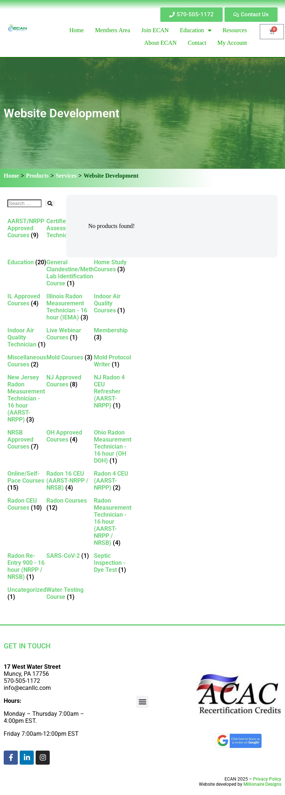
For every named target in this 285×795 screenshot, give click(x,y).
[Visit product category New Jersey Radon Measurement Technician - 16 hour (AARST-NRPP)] (26, 398)
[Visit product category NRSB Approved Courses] (26, 439)
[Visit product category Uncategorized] (26, 593)
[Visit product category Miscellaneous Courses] (26, 361)
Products (37, 175)
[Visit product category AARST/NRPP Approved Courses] (26, 228)
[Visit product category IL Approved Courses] (26, 300)
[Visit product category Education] (26, 262)
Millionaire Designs (262, 784)
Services (66, 175)
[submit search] (50, 203)
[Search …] (24, 203)
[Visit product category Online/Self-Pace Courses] (26, 480)
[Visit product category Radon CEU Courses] (26, 504)
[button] (142, 702)
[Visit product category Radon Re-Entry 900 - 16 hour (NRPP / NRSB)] (26, 566)
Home (11, 175)
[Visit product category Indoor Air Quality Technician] (26, 337)
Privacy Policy (267, 779)
